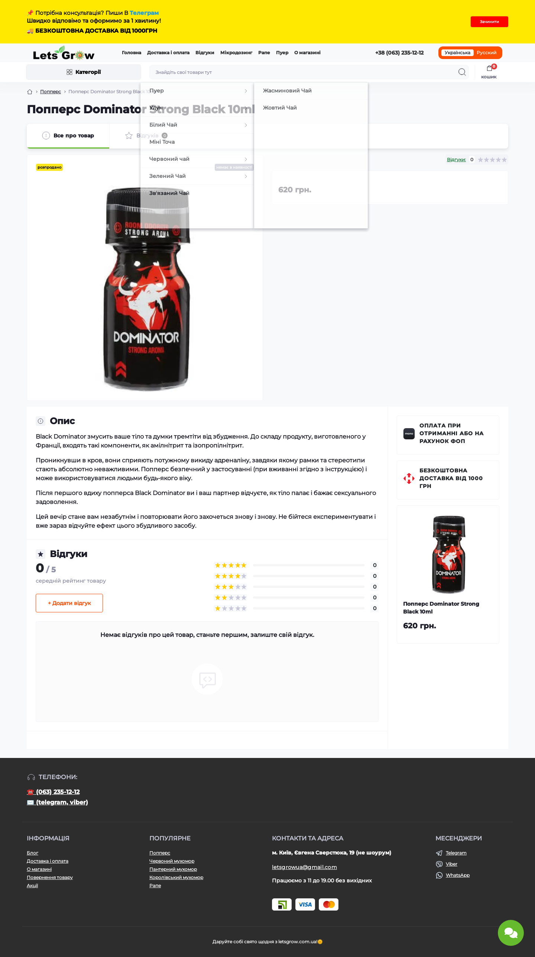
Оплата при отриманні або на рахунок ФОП (451, 433)
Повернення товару (50, 877)
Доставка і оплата (168, 52)
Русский (486, 52)
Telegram (456, 853)
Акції (32, 885)
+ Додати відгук (69, 603)
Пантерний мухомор (173, 869)
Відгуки (204, 52)
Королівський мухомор (176, 877)
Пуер (282, 52)
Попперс (50, 91)
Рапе (264, 52)
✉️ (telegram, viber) (57, 802)
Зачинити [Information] (489, 21)
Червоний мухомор (171, 861)
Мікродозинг (236, 52)
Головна (131, 52)
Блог (32, 853)
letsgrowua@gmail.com (304, 867)
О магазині (307, 52)
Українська (457, 52)
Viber (451, 864)
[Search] (462, 72)
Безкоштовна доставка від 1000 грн (451, 478)
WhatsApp (458, 875)
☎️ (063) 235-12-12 (53, 791)
